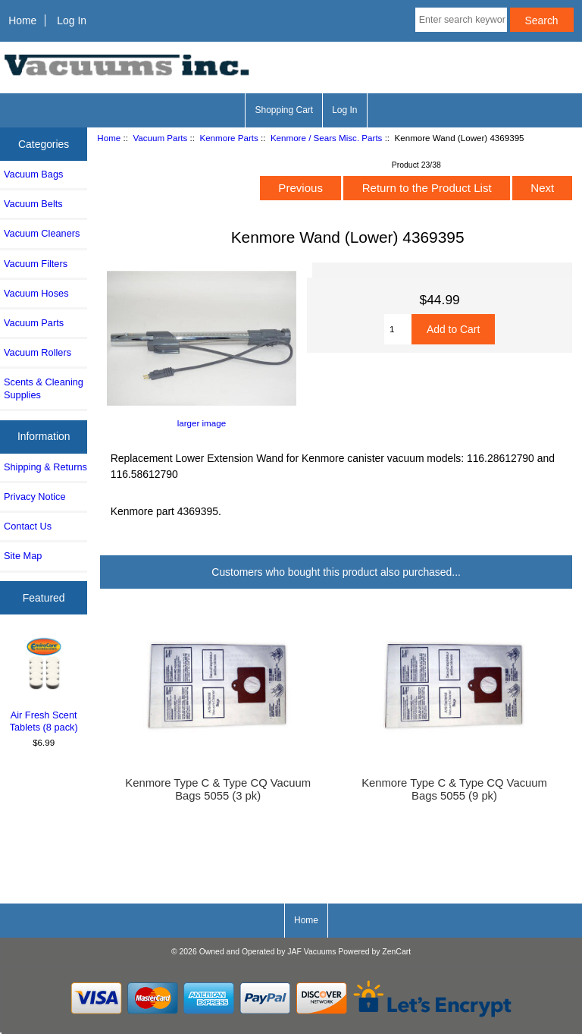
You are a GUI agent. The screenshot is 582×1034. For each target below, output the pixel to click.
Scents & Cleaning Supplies (43, 388)
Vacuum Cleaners (42, 233)
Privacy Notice (34, 496)
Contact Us (28, 526)
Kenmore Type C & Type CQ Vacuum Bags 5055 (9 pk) (454, 789)
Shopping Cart (284, 110)
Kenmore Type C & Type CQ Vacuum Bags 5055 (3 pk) (218, 789)
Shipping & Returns (45, 467)
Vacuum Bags (33, 174)
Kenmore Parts (228, 138)
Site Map (23, 555)
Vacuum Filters (35, 263)
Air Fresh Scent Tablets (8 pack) (44, 684)
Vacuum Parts (160, 138)
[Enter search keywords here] (461, 20)
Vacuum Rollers (37, 352)
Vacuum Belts (33, 203)
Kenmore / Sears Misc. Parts (327, 138)
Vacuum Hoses (36, 293)
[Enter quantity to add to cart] (397, 329)
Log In (71, 20)
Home (22, 20)
